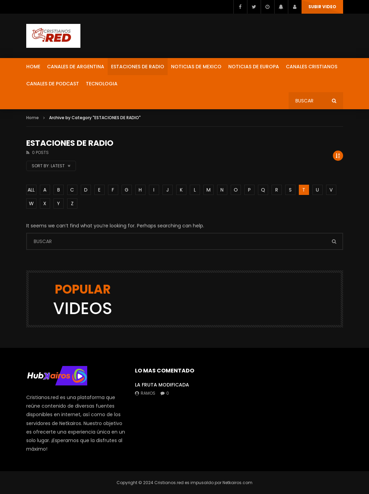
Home (32, 118)
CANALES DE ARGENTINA (75, 66)
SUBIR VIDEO (322, 7)
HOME (33, 66)
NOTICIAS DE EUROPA (253, 66)
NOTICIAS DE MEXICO (196, 66)
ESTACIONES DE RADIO (137, 66)
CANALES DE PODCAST (52, 83)
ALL (31, 189)
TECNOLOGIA (102, 83)
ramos (148, 393)
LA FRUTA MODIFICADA (162, 384)
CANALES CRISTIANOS (311, 66)
